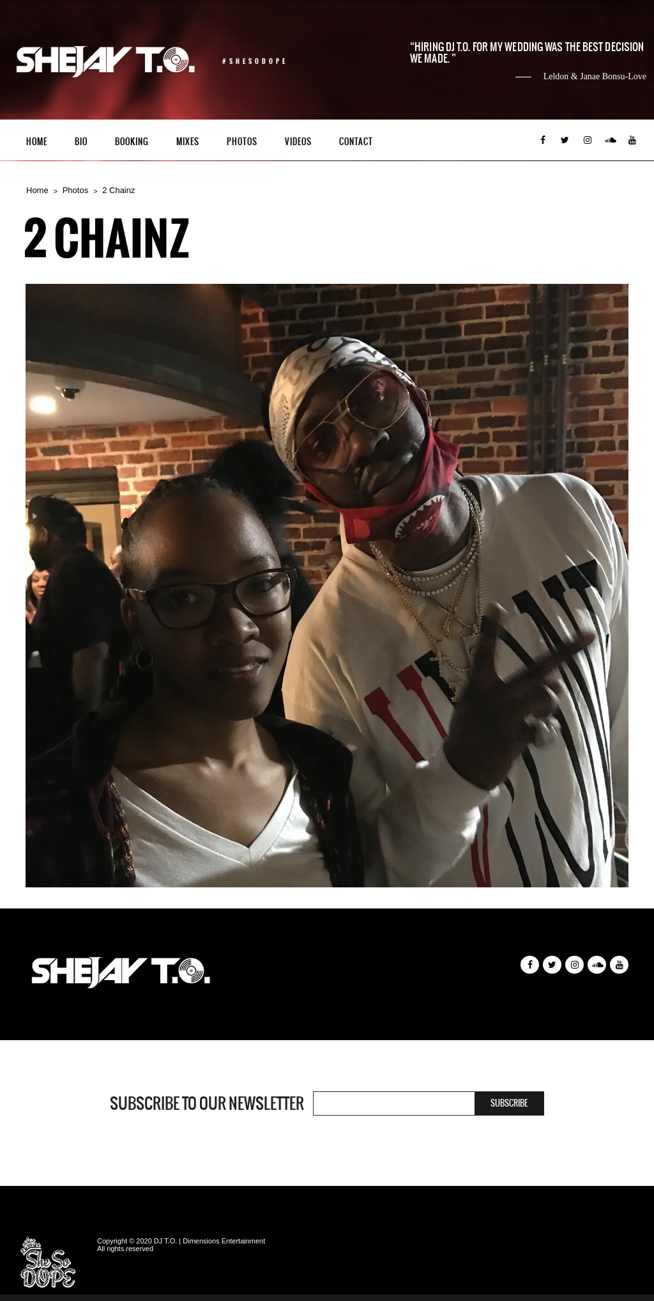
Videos (298, 142)
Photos (242, 142)
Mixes (187, 142)
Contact (356, 142)
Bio (81, 142)
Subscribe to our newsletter (207, 1103)
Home (36, 142)
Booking (132, 142)
